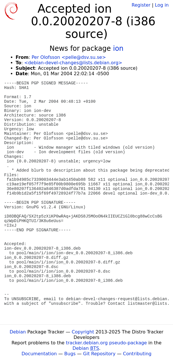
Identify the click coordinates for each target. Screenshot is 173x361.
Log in (162, 5)
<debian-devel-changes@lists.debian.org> (73, 62)
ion (118, 48)
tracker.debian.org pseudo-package (106, 343)
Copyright (83, 332)
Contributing (137, 353)
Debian (18, 332)
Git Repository (99, 353)
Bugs (70, 353)
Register (141, 5)
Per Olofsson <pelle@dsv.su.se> (68, 57)
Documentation (39, 353)
